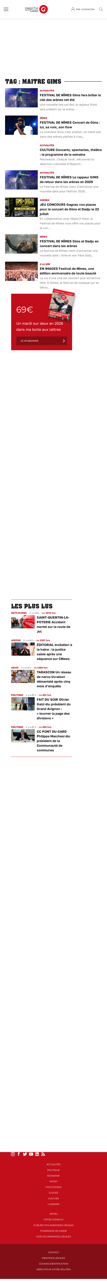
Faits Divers (53, 1187)
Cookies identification (53, 1263)
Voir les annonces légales (53, 1236)
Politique (53, 1170)
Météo (54, 1213)
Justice (53, 1192)
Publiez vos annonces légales (53, 1225)
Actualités (53, 1164)
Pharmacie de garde (53, 1230)
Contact (53, 1252)
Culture (53, 1198)
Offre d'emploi (53, 1219)
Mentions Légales (53, 1258)
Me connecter (85, 9)
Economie (53, 1175)
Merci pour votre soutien (54, 1269)
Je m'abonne (29, 340)
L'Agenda (53, 1204)
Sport (53, 1181)
